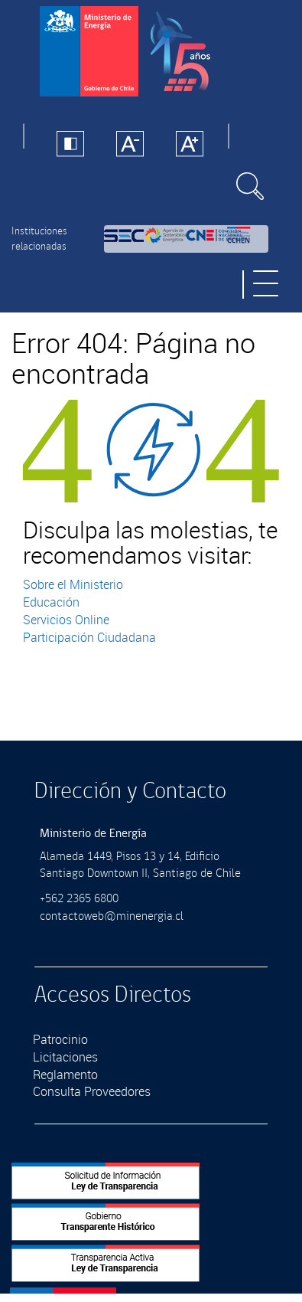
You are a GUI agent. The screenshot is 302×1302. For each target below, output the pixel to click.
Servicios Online (66, 619)
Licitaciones (65, 1056)
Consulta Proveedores (92, 1091)
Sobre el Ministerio (73, 584)
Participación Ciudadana (89, 637)
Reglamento (65, 1074)
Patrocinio (60, 1039)
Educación (51, 602)
